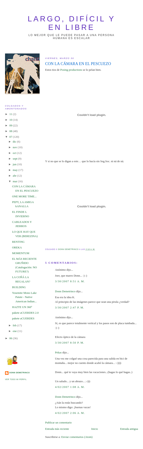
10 (11, 119)
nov (15, 147)
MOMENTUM (20, 253)
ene (15, 331)
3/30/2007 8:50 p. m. (69, 342)
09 (11, 125)
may (15, 170)
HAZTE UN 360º (22, 307)
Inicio (94, 428)
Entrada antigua (129, 428)
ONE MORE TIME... (24, 196)
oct (15, 153)
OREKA (17, 247)
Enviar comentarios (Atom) (76, 437)
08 (11, 131)
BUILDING (19, 287)
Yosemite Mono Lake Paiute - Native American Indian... (24, 297)
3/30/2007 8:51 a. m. (70, 281)
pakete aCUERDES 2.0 (25, 312)
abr (15, 175)
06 (11, 338)
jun (15, 164)
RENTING (18, 241)
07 (11, 136)
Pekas (58, 352)
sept (15, 158)
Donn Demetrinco (65, 291)
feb (15, 325)
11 (11, 114)
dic (15, 141)
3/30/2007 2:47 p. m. (69, 307)
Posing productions (71, 69)
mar (15, 181)
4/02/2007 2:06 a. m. (70, 413)
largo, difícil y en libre (71, 23)
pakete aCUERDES (23, 318)
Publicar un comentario (58, 422)
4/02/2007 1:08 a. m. (70, 387)
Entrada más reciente (57, 428)
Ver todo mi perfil (16, 379)
